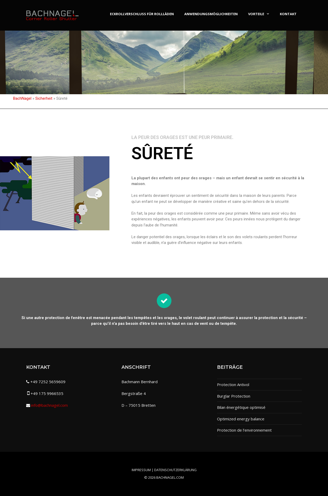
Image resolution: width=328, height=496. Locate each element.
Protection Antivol (233, 384)
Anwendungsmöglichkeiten (211, 14)
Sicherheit (43, 98)
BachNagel (22, 98)
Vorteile (261, 13)
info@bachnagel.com (49, 405)
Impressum (141, 469)
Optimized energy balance (240, 418)
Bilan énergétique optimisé (241, 407)
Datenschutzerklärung (175, 469)
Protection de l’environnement (244, 430)
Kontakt (288, 14)
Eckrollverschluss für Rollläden (142, 14)
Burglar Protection (233, 396)
